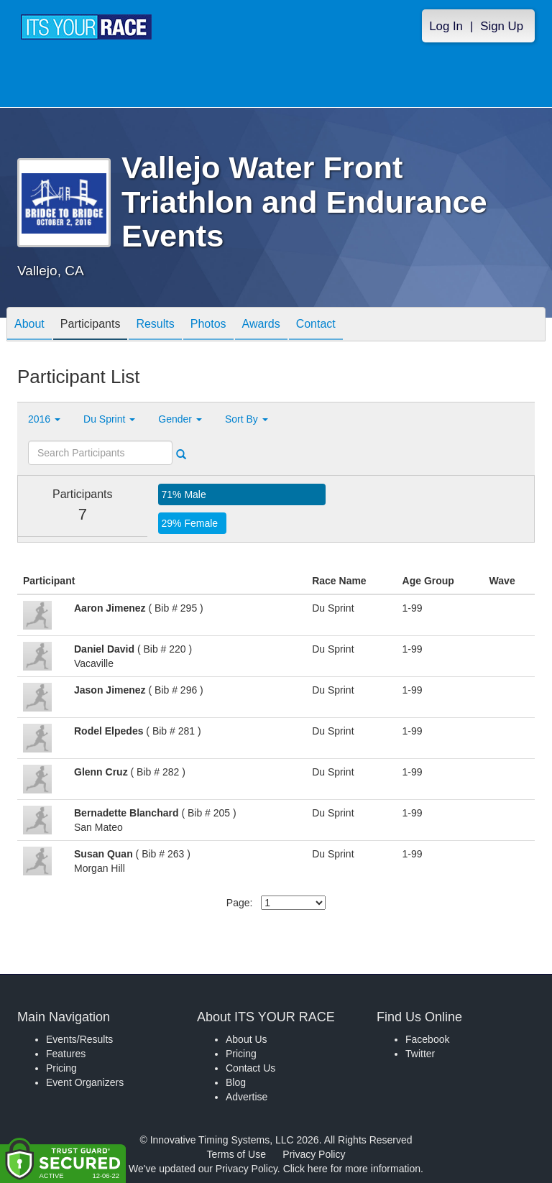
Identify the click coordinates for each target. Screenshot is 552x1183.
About (29, 325)
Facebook (427, 1039)
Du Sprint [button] (109, 419)
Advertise (246, 1097)
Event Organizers (85, 1082)
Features (66, 1053)
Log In (446, 26)
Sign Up (501, 26)
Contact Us (250, 1068)
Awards (261, 325)
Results (155, 325)
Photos (208, 325)
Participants (90, 325)
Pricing (61, 1068)
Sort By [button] (246, 419)
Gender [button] (180, 419)
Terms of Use (236, 1154)
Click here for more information (351, 1168)
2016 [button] (44, 419)
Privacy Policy (313, 1154)
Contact (316, 325)
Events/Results (79, 1039)
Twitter (420, 1053)
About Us (246, 1039)
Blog (236, 1082)
